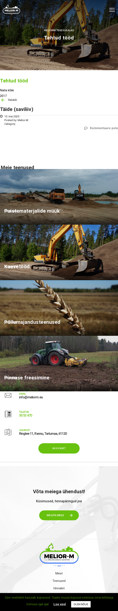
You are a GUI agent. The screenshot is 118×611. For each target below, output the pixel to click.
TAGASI (12, 100)
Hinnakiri (59, 588)
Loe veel (60, 604)
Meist (59, 573)
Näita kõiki (7, 90)
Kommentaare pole (101, 128)
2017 (3, 96)
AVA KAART (59, 448)
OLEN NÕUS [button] (81, 604)
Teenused (59, 580)
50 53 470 (25, 415)
